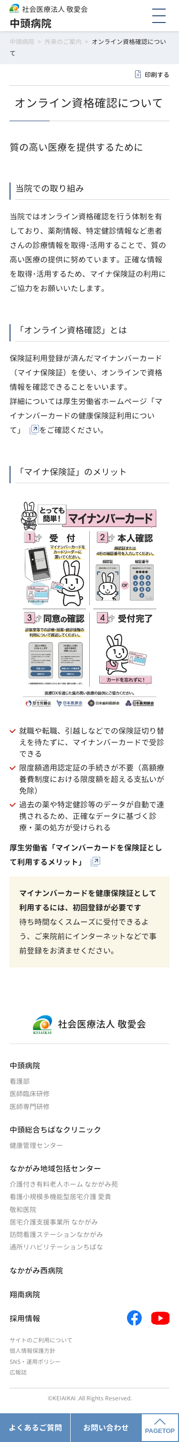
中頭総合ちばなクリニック (55, 1129)
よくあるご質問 (35, 1427)
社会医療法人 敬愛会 (55, 9)
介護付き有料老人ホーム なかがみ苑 (64, 1184)
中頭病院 (31, 23)
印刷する (157, 74)
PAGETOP (160, 1427)
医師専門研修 (30, 1106)
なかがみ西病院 (36, 1270)
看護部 (20, 1081)
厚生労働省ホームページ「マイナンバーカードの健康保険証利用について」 (86, 415)
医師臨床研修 (30, 1093)
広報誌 (18, 1372)
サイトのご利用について (41, 1340)
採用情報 (25, 1318)
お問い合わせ (106, 1427)
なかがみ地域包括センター (55, 1168)
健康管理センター (36, 1145)
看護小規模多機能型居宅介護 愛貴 (60, 1196)
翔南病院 (25, 1294)
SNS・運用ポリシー (35, 1362)
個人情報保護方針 (32, 1351)
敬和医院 (23, 1209)
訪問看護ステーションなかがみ (56, 1234)
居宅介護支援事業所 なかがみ (54, 1221)
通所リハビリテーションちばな (56, 1246)
